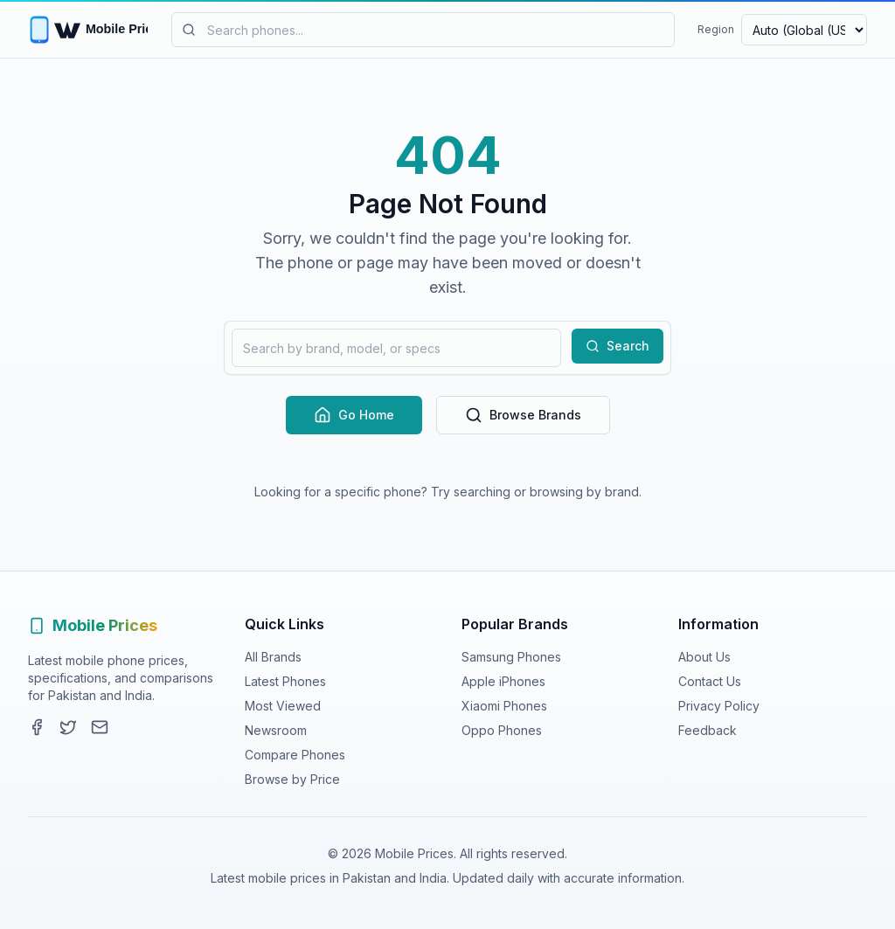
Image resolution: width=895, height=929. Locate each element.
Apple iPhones (503, 681)
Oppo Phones (501, 730)
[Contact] (99, 727)
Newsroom (276, 730)
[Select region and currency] (804, 29)
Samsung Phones (511, 656)
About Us (704, 656)
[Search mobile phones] (423, 29)
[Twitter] (68, 727)
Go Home (354, 415)
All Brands (273, 656)
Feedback (707, 730)
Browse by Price (292, 779)
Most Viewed (283, 705)
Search (617, 345)
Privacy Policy (719, 705)
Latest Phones (285, 681)
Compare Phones (295, 754)
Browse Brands (523, 415)
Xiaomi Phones (504, 705)
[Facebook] (36, 727)
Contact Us (709, 681)
